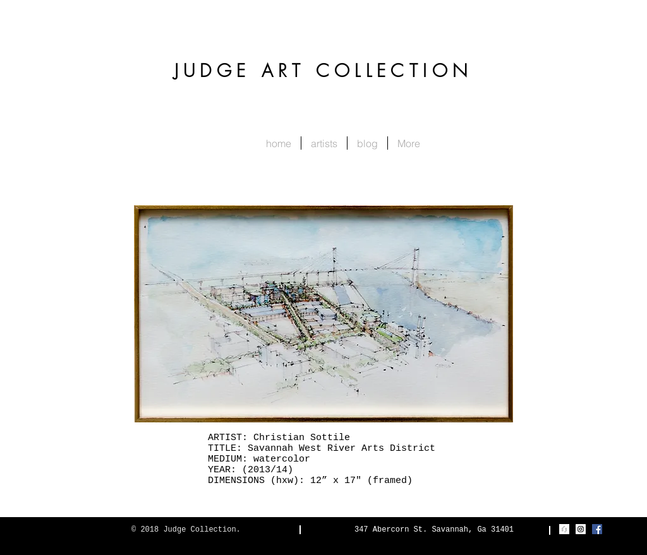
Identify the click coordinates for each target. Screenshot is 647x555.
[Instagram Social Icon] (581, 529)
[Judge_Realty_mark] (564, 529)
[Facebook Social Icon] (597, 529)
